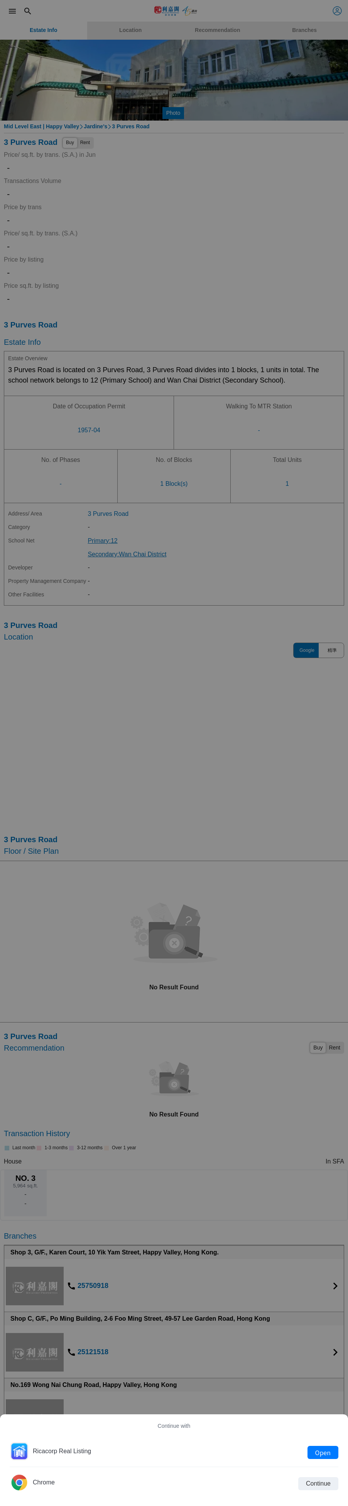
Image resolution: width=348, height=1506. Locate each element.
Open (323, 1452)
